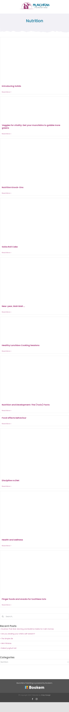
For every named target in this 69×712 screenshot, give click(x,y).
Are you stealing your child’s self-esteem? (18, 634)
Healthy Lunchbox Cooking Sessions (20, 345)
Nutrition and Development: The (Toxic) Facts (26, 404)
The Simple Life (7, 638)
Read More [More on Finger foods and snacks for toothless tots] (6, 605)
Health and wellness (12, 539)
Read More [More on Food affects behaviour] (6, 424)
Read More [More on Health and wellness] (6, 546)
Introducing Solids (11, 86)
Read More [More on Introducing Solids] (6, 92)
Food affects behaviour (14, 417)
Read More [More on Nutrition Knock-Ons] (6, 193)
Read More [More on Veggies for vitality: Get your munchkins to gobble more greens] (6, 134)
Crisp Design (45, 695)
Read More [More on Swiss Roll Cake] (6, 252)
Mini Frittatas (6, 643)
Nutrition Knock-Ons (12, 187)
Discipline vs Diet (10, 480)
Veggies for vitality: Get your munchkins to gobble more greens (31, 126)
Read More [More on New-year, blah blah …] (6, 312)
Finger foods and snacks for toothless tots (24, 599)
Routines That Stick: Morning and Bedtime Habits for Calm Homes (27, 629)
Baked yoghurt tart (8, 648)
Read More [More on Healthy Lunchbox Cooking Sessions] (6, 351)
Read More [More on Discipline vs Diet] (6, 486)
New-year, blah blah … (13, 306)
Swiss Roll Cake (10, 246)
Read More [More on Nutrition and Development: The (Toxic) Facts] (6, 410)
